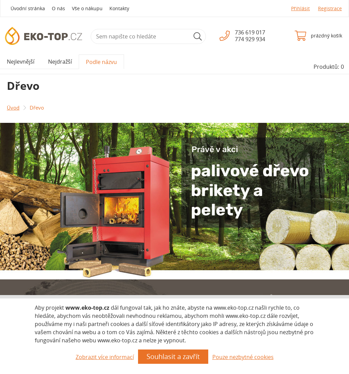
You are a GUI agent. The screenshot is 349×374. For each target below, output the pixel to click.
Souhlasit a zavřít (173, 356)
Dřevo (37, 107)
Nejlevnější (20, 61)
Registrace (330, 8)
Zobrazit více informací (105, 357)
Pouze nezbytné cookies (243, 357)
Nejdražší (60, 61)
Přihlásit (300, 8)
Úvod (13, 107)
